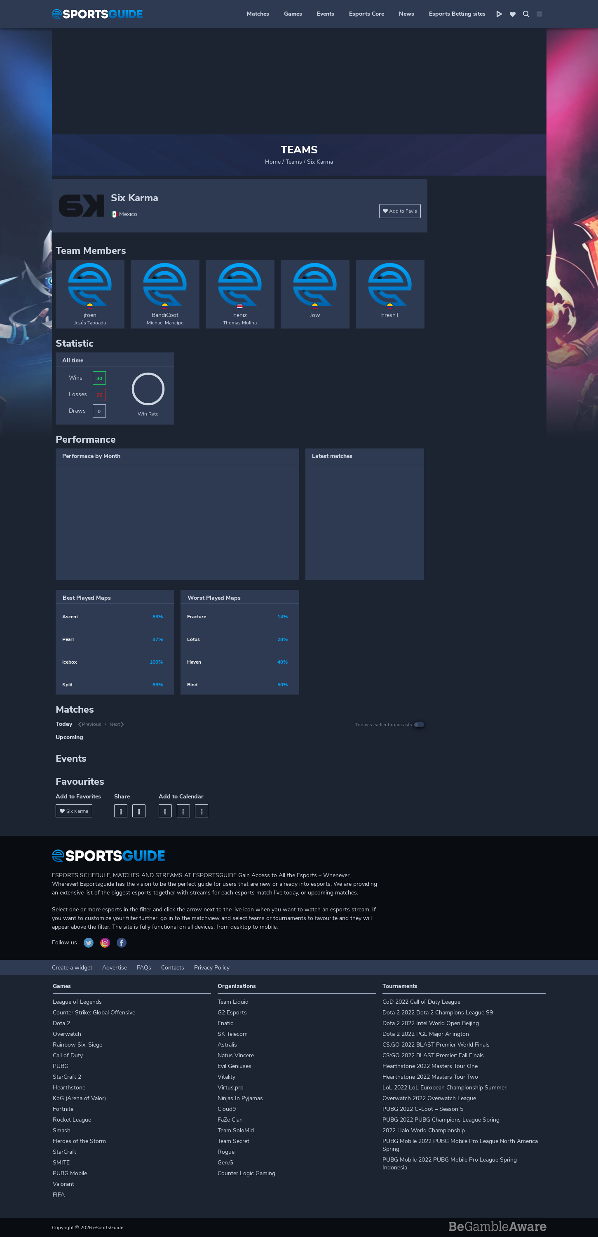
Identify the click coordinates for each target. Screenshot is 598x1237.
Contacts (172, 968)
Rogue (226, 1152)
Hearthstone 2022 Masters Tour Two (430, 1077)
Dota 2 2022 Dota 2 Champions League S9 (437, 1012)
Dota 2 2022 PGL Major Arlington (425, 1034)
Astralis (227, 1045)
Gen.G (225, 1163)
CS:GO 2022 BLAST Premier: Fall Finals (433, 1055)
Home (273, 162)
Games (293, 14)
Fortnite (63, 1109)
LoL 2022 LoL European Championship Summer (444, 1087)
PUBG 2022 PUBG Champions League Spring (441, 1120)
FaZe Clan (230, 1120)
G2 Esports (232, 1012)
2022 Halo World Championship (423, 1130)
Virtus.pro (231, 1087)
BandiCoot (165, 315)
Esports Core (366, 14)
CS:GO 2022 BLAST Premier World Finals (436, 1045)
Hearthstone (69, 1087)
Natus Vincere (236, 1055)
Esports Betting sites (457, 14)
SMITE (61, 1163)
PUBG (60, 1066)
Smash (61, 1130)
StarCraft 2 (67, 1077)
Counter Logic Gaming (246, 1173)
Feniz (240, 315)
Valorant (63, 1184)
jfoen (90, 315)
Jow (315, 315)
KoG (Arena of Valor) (79, 1098)
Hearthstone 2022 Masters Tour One (430, 1066)
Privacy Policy (212, 968)
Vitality (226, 1077)
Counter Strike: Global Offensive (94, 1012)
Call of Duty (68, 1055)
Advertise (114, 968)
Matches (258, 14)
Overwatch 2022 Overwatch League (429, 1098)
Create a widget (72, 968)
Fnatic (225, 1023)
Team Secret (233, 1141)
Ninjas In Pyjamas (240, 1098)
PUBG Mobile (70, 1173)
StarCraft (64, 1152)
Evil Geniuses (234, 1066)
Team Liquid (233, 1002)
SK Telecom (233, 1034)
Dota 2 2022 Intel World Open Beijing (430, 1023)
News (406, 14)
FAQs (144, 968)
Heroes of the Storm (79, 1141)
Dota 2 (61, 1023)
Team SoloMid (236, 1130)
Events (325, 14)
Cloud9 (227, 1109)
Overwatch (67, 1034)
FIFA (59, 1195)
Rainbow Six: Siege (77, 1045)
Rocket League (72, 1120)
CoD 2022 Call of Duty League (421, 1002)
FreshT (390, 315)
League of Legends (77, 1002)
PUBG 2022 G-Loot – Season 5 (422, 1109)
